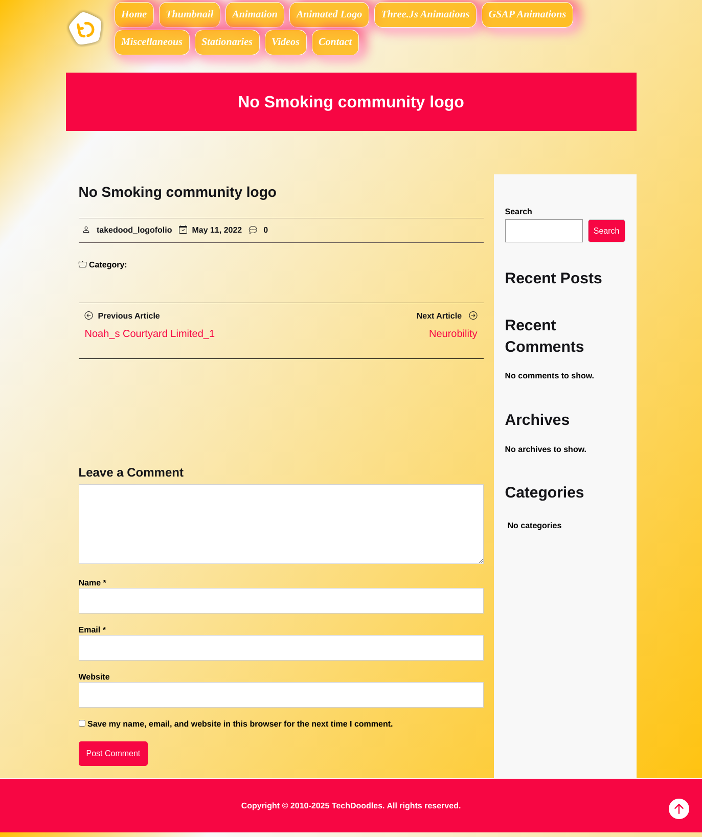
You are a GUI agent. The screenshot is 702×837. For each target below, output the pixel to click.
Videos (293, 45)
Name (92, 587)
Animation (263, 15)
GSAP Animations (544, 15)
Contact (346, 45)
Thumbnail (194, 15)
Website (94, 681)
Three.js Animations (440, 15)
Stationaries (231, 45)
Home (136, 15)
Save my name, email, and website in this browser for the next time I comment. (240, 729)
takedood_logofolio (134, 234)
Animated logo (340, 15)
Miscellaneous (153, 45)
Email (92, 634)
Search (518, 216)
